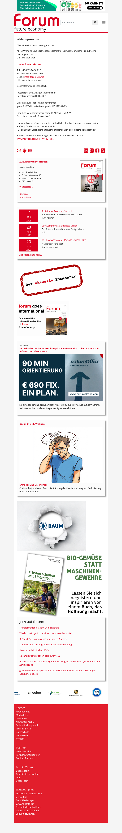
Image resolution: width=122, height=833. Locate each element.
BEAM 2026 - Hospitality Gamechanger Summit (43, 638)
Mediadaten (22, 715)
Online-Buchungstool (27, 725)
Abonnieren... (26, 197)
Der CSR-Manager (25, 800)
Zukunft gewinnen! (25, 813)
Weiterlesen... (26, 186)
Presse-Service (23, 728)
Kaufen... (23, 193)
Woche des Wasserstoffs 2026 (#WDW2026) (64, 240)
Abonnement (23, 711)
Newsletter (21, 718)
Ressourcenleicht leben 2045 (34, 650)
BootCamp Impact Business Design (59, 225)
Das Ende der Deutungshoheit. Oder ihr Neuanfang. (45, 644)
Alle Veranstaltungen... (30, 254)
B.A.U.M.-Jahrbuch (25, 803)
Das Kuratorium (24, 751)
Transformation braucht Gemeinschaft (39, 627)
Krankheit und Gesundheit (33, 484)
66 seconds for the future (29, 793)
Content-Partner (24, 758)
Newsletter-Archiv (25, 721)
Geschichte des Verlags (27, 774)
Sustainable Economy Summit (57, 211)
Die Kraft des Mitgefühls (28, 807)
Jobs (18, 777)
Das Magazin (22, 770)
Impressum (22, 735)
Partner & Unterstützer (28, 754)
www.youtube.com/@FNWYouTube (35, 138)
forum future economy (28, 810)
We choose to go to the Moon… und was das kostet (45, 633)
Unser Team (22, 780)
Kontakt (20, 738)
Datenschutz (22, 731)
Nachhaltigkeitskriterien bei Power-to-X (39, 655)
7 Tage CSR (21, 796)
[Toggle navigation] (104, 22)
